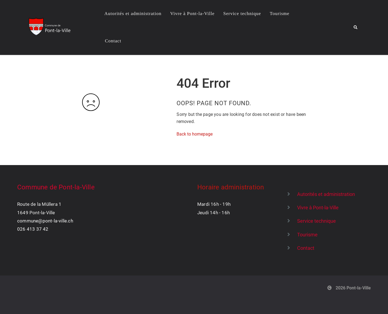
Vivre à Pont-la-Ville (192, 13)
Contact (113, 40)
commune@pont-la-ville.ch (45, 221)
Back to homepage (195, 134)
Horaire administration (230, 187)
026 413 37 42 (33, 229)
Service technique (242, 13)
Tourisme (279, 13)
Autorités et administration (133, 13)
